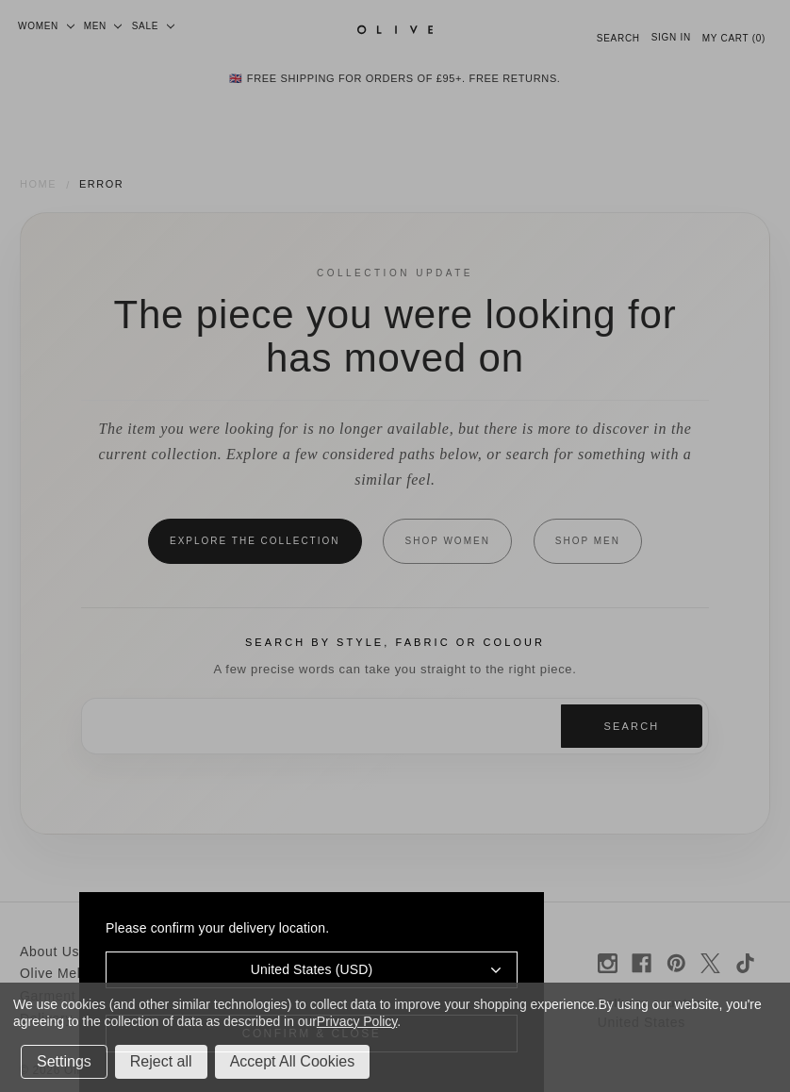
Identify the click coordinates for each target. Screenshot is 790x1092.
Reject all (161, 1061)
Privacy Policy (357, 1021)
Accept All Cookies (292, 1061)
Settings (64, 1061)
